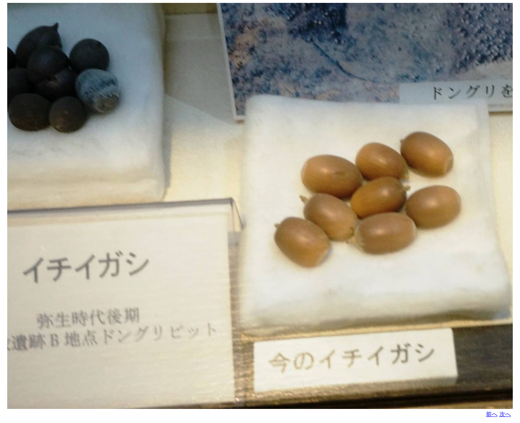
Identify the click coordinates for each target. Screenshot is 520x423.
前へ (492, 414)
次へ (505, 414)
